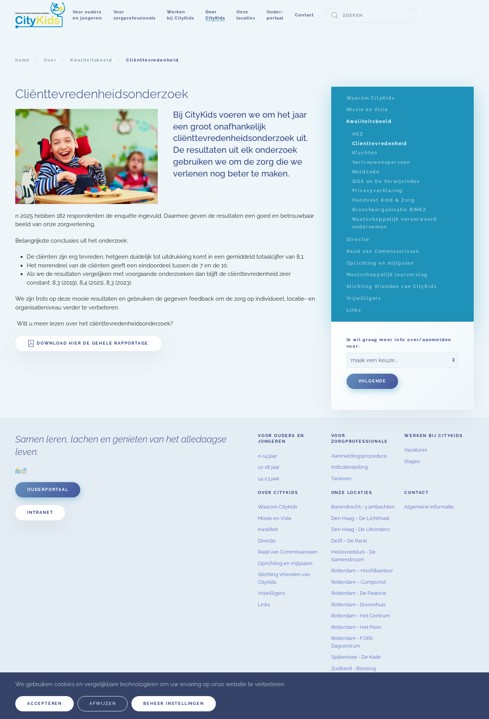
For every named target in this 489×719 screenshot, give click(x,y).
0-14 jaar (267, 456)
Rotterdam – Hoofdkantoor (362, 570)
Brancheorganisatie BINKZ (389, 209)
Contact (304, 15)
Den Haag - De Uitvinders (360, 529)
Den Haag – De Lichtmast (360, 518)
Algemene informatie (429, 507)
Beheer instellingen (173, 703)
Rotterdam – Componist (358, 582)
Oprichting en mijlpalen (380, 263)
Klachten (364, 152)
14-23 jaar (269, 478)
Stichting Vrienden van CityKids (392, 286)
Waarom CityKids (371, 98)
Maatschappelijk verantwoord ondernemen (394, 223)
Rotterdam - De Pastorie (358, 593)
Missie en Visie (367, 109)
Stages (412, 461)
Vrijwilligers (364, 298)
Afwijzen (102, 703)
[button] (87, 15)
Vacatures (415, 450)
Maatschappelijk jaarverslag (387, 274)
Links (354, 310)
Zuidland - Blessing (353, 668)
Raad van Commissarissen (383, 251)
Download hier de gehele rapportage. (88, 343)
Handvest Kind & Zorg (383, 200)
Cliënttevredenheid (379, 143)
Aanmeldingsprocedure (359, 456)
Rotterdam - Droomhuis (358, 604)
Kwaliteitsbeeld (369, 121)
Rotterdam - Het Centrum (360, 616)
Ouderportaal (47, 489)
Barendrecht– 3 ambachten (363, 507)
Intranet (40, 512)
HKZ (358, 134)
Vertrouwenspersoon (381, 162)
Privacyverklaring (377, 190)
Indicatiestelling (349, 467)
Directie (358, 239)
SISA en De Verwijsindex (386, 181)
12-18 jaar (269, 467)
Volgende (372, 381)
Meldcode (366, 172)
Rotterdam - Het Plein (356, 627)
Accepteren (44, 703)
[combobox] (371, 15)
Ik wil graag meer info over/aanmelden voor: (399, 343)
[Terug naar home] (40, 15)
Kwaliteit (268, 529)
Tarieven (341, 478)
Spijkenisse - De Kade (356, 657)
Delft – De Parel (349, 541)
